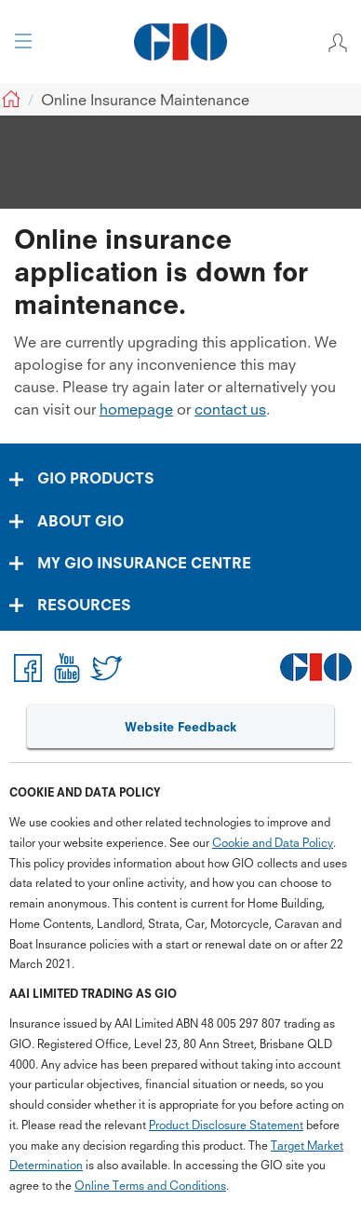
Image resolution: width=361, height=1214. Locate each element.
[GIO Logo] (180, 42)
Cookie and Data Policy (272, 843)
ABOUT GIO (80, 521)
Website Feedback (180, 726)
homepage (136, 409)
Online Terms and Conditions (150, 1186)
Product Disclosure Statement (226, 1125)
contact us (230, 409)
